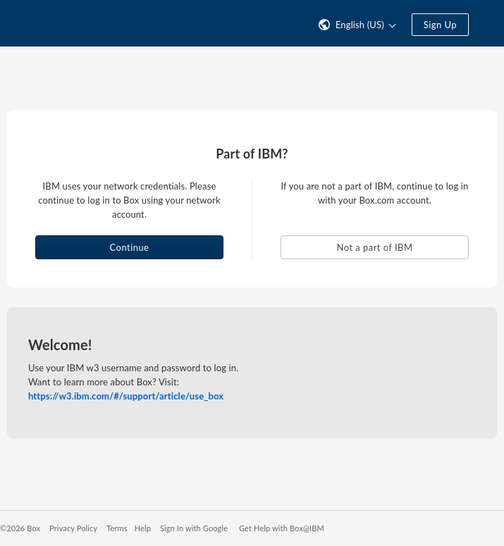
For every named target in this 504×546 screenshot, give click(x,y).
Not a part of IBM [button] (375, 247)
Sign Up (440, 24)
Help (143, 528)
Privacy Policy (73, 528)
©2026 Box (20, 528)
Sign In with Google (194, 528)
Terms (116, 528)
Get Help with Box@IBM (281, 528)
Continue (129, 247)
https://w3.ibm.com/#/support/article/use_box (125, 396)
